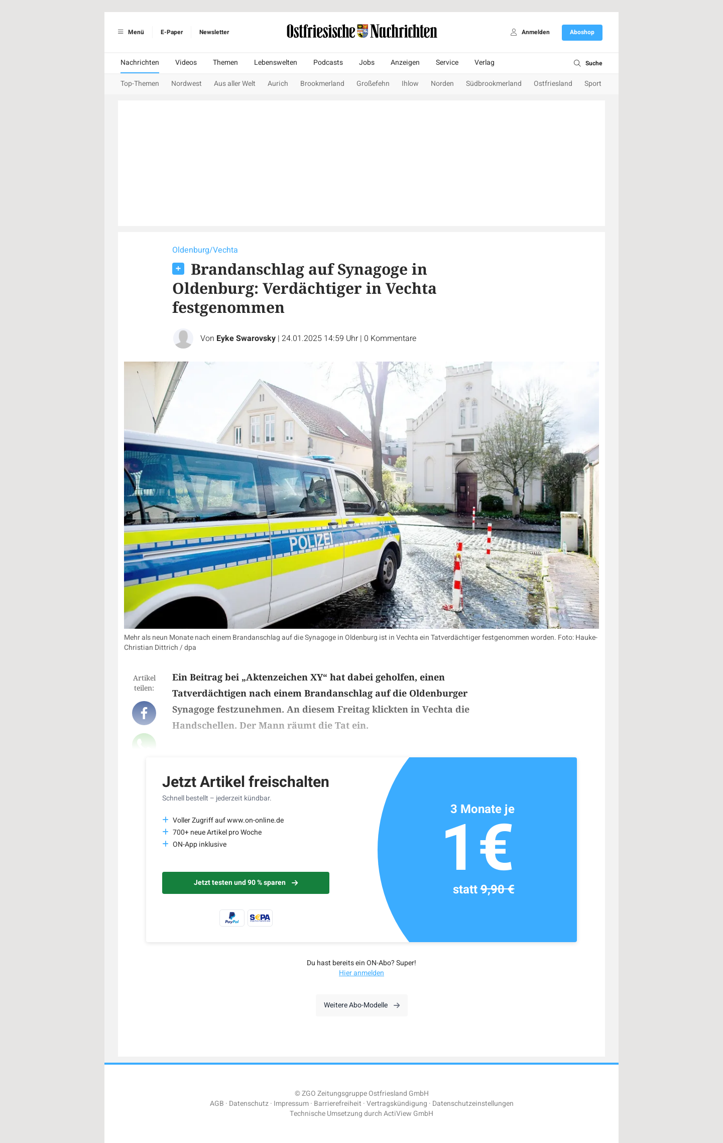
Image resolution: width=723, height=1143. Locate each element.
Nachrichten (139, 62)
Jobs (367, 62)
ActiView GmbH (408, 1113)
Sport (592, 83)
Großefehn (373, 83)
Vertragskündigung (397, 1103)
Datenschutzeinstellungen (473, 1103)
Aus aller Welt (235, 83)
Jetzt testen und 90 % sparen (246, 882)
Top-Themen (139, 83)
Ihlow (410, 83)
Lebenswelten (275, 62)
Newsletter (214, 32)
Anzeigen (405, 62)
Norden (442, 83)
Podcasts (328, 62)
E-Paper (172, 32)
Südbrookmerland (494, 83)
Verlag (484, 62)
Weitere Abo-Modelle (362, 1005)
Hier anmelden (361, 973)
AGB (217, 1103)
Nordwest (186, 83)
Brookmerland (322, 83)
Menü (129, 32)
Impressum (291, 1103)
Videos (186, 62)
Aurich (278, 83)
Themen (225, 62)
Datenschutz (249, 1103)
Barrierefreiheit (338, 1103)
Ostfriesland (553, 83)
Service (447, 62)
